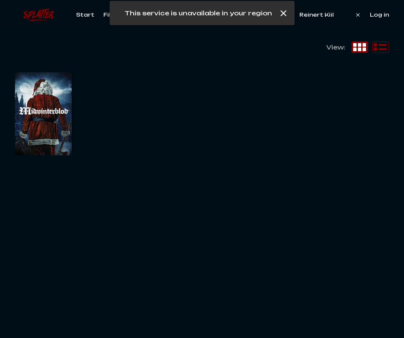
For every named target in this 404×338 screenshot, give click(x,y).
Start (85, 15)
